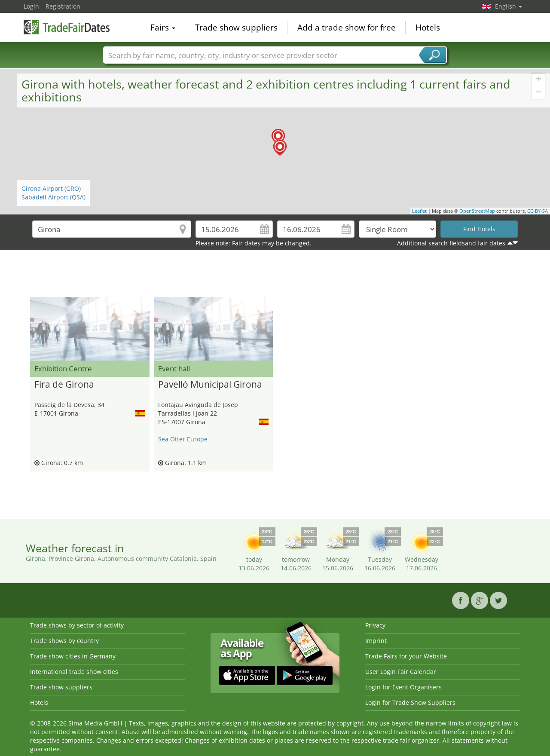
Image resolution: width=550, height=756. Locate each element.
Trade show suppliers (236, 27)
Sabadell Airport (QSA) (53, 197)
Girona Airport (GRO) (51, 188)
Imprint (376, 641)
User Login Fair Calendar (400, 671)
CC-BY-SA (537, 211)
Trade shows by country (64, 641)
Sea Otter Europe (183, 439)
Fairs (162, 27)
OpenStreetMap (477, 211)
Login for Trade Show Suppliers (410, 702)
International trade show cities (74, 671)
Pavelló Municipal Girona (210, 384)
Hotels (428, 27)
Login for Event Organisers (403, 687)
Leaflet (419, 211)
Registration (63, 6)
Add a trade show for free (346, 27)
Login (31, 6)
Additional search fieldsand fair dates (451, 243)
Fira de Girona (64, 384)
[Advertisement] (275, 275)
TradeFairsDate (67, 26)
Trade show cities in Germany (73, 656)
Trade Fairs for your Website (406, 656)
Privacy (375, 625)
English (508, 6)
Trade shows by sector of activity (77, 625)
